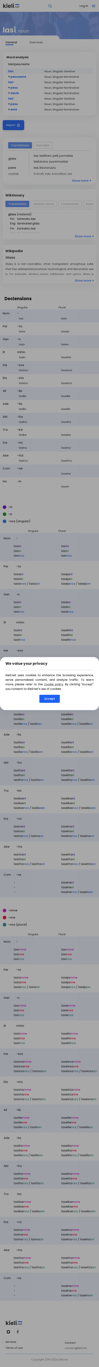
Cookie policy (53, 684)
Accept (49, 699)
